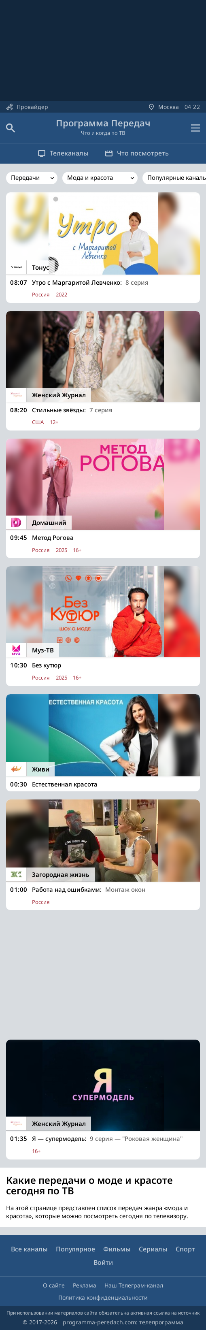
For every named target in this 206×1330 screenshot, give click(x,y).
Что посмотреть (137, 153)
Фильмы (117, 1249)
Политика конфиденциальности (103, 1297)
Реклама (84, 1285)
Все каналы (29, 1249)
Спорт (185, 1249)
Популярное (75, 1249)
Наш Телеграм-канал (133, 1285)
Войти (103, 1262)
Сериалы (153, 1249)
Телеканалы (63, 153)
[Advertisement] (103, 975)
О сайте (54, 1285)
